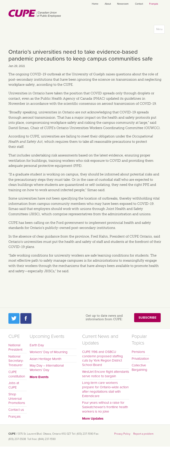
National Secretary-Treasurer (16, 360)
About (108, 3)
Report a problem (143, 433)
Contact (139, 3)
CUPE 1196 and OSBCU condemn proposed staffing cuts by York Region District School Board (102, 358)
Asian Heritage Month (45, 359)
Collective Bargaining (139, 367)
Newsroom (123, 3)
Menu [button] (160, 30)
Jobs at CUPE (13, 385)
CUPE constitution (16, 374)
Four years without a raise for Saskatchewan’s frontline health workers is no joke (105, 407)
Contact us (16, 410)
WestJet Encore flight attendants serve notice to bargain (105, 374)
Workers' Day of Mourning (49, 352)
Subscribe (147, 318)
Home (95, 3)
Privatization (140, 359)
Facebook (25, 318)
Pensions (138, 352)
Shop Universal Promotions (16, 398)
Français (153, 3)
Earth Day (37, 345)
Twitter (13, 318)
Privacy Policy (122, 433)
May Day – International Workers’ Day (47, 367)
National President (15, 347)
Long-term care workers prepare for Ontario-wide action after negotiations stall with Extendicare (105, 389)
